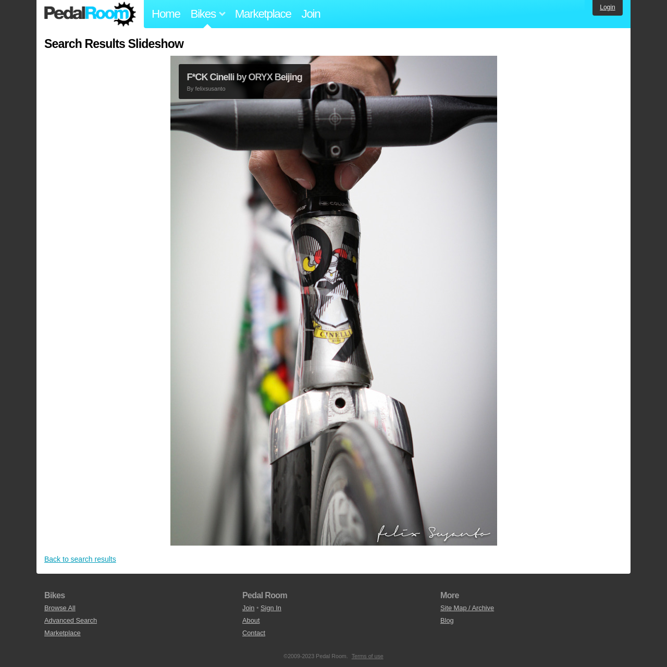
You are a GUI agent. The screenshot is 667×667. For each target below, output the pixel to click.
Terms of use (368, 656)
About (251, 620)
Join (311, 13)
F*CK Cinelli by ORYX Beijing (244, 77)
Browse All (60, 608)
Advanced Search (70, 620)
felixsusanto (210, 88)
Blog (447, 620)
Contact (253, 633)
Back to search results (80, 559)
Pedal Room (90, 14)
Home (166, 13)
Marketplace (263, 13)
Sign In (271, 608)
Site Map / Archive (467, 608)
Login (607, 7)
